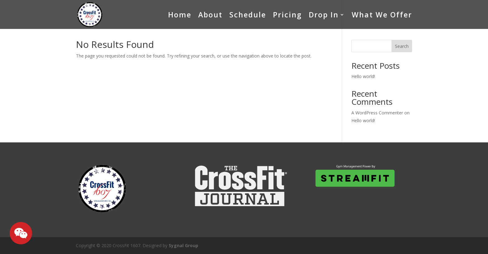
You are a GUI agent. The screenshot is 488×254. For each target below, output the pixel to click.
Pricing (287, 15)
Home (179, 15)
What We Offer (382, 15)
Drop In (324, 15)
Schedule (247, 15)
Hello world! (363, 76)
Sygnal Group (183, 245)
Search (402, 46)
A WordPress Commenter (377, 113)
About (210, 15)
